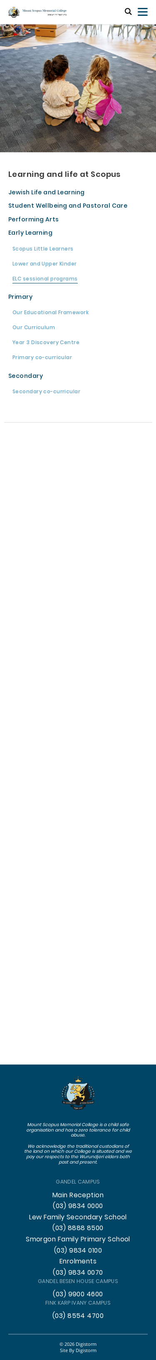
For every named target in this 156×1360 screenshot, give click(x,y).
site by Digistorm (78, 1350)
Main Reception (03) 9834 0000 (78, 1201)
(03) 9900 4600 (78, 1294)
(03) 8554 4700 (78, 1316)
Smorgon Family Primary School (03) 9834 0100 (78, 1245)
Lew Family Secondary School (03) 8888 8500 (78, 1223)
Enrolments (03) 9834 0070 (78, 1267)
